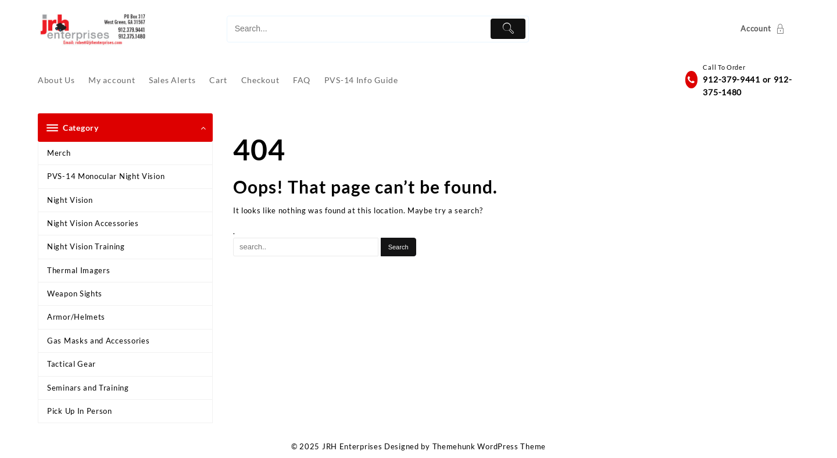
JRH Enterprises (352, 446)
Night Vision (69, 200)
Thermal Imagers (78, 270)
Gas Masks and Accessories (98, 340)
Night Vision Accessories (93, 223)
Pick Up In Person (79, 411)
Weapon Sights (74, 293)
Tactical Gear (71, 363)
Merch (59, 153)
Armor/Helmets (76, 316)
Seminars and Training (88, 387)
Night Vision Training (86, 246)
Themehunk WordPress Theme (489, 446)
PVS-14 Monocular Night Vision (105, 176)
